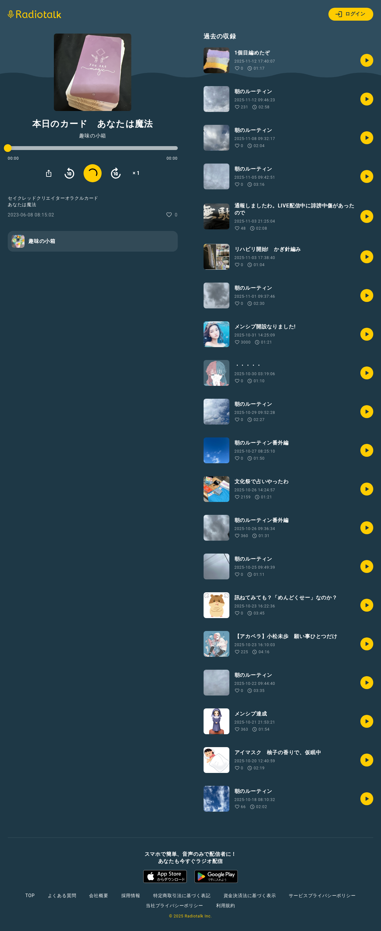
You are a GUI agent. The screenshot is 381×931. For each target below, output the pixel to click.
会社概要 (98, 895)
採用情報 (130, 895)
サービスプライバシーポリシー (322, 895)
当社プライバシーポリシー (174, 905)
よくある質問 (62, 895)
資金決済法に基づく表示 (250, 895)
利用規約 (225, 905)
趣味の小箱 (92, 135)
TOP (30, 895)
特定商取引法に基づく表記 (182, 895)
